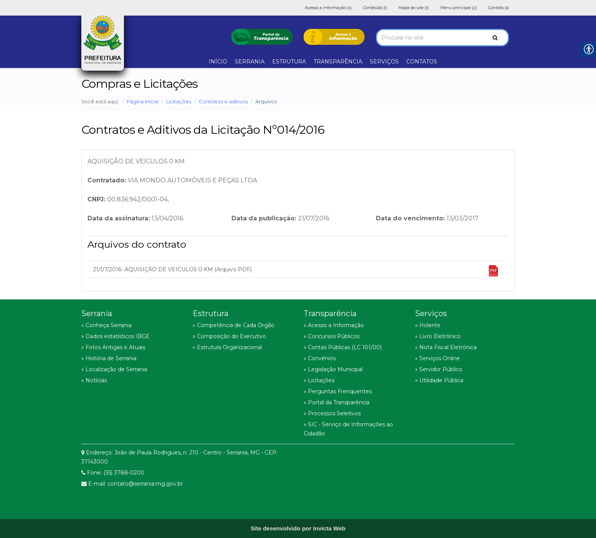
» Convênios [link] (320, 358)
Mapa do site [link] (413, 7)
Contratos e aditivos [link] (223, 101)
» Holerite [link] (428, 325)
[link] (261, 36)
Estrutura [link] (210, 313)
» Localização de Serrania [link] (114, 369)
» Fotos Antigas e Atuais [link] (113, 347)
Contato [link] (498, 7)
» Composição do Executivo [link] (229, 336)
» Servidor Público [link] (438, 369)
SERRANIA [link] (250, 61)
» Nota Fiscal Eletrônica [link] (446, 347)
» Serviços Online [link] (437, 358)
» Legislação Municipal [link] (333, 369)
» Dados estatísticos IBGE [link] (115, 336)
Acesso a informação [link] (328, 7)
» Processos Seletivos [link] (332, 413)
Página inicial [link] (143, 101)
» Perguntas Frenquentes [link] (338, 391)
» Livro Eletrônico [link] (438, 336)
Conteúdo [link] (375, 7)
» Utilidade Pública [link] (439, 380)
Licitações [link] (178, 101)
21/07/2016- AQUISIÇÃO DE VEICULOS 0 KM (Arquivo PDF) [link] (296, 271)
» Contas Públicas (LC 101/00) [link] (343, 347)
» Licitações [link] (319, 380)
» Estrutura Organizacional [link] (227, 347)
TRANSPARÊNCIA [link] (338, 61)
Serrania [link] (96, 313)
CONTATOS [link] (421, 61)
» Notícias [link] (94, 380)
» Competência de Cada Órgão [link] (233, 325)
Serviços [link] (431, 313)
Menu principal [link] (458, 7)
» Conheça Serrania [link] (106, 325)
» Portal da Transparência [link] (336, 402)
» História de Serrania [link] (108, 358)
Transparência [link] (330, 313)
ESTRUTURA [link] (289, 61)
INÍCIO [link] (218, 61)
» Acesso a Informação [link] (334, 325)
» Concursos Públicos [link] (332, 336)
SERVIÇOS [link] (384, 61)
